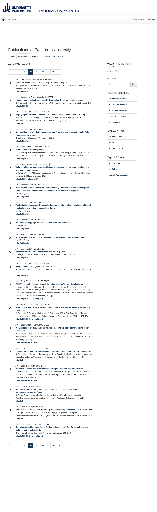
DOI (26, 91)
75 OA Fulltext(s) (117, 116)
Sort (112, 143)
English (138, 19)
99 (36, 72)
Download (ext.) (31, 179)
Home (12, 19)
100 (42, 72)
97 (25, 72)
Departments (58, 56)
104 (53, 72)
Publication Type (117, 99)
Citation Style (116, 148)
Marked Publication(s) (118, 175)
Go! (133, 84)
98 (32, 71)
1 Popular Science (118, 105)
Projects (46, 56)
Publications (23, 56)
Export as (114, 163)
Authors (35, 56)
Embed (113, 169)
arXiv (26, 141)
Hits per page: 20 (117, 137)
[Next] (59, 72)
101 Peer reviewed (118, 110)
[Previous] (10, 72)
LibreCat (19, 91)
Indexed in (114, 122)
